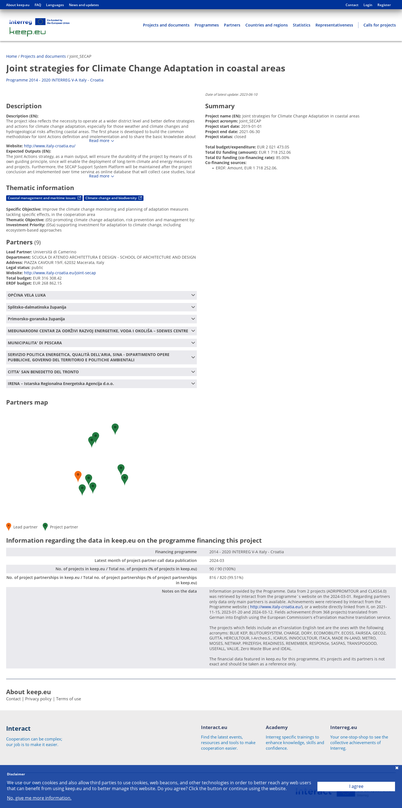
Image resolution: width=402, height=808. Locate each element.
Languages (55, 5)
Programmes (207, 25)
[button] (124, 479)
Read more (99, 140)
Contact (352, 5)
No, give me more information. (39, 798)
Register (384, 5)
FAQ (38, 5)
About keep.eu (18, 5)
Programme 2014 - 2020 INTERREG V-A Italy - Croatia (55, 80)
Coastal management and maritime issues (44, 198)
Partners (232, 25)
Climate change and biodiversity (113, 198)
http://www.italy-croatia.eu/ (49, 145)
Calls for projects (379, 25)
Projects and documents (166, 25)
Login (367, 5)
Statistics (301, 25)
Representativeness (334, 25)
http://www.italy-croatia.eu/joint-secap (60, 272)
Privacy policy (38, 698)
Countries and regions (266, 25)
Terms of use (68, 698)
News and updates (84, 5)
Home (11, 56)
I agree (356, 786)
